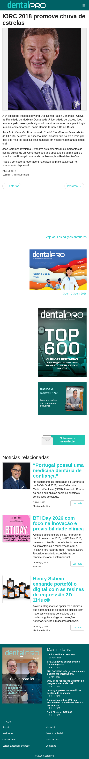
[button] (84, 5)
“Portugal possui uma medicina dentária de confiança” (58, 470)
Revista (6, 727)
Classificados (9, 739)
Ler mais (77, 503)
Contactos (51, 745)
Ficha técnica (52, 739)
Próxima (74, 186)
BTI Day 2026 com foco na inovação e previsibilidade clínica (58, 523)
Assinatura (7, 733)
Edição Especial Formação (16, 745)
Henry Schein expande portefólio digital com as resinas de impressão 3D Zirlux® (58, 589)
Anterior (12, 186)
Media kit (50, 727)
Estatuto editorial (54, 733)
